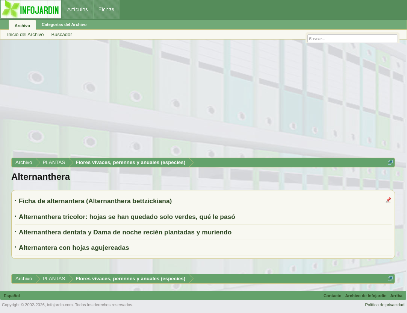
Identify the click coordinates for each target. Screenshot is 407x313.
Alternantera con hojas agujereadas (74, 247)
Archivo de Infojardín (366, 295)
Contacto (333, 295)
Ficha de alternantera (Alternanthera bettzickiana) (95, 201)
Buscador (61, 34)
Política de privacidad (384, 304)
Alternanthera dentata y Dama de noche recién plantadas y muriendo (125, 232)
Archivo (22, 25)
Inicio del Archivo (25, 34)
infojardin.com (60, 304)
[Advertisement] (203, 101)
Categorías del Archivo (64, 24)
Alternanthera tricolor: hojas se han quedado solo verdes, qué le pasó (127, 216)
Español (12, 295)
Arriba (396, 295)
